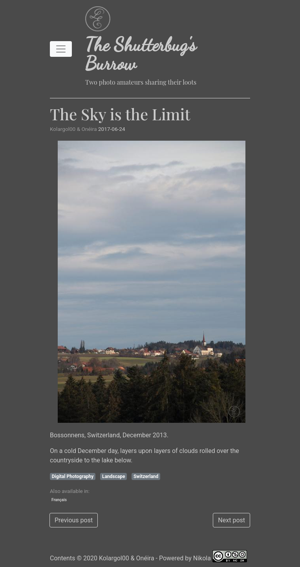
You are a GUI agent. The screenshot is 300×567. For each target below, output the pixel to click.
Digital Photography (73, 476)
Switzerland (146, 476)
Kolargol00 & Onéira (126, 558)
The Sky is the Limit (120, 113)
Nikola (202, 558)
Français (59, 500)
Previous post (74, 520)
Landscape (113, 476)
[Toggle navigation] (61, 49)
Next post (231, 520)
